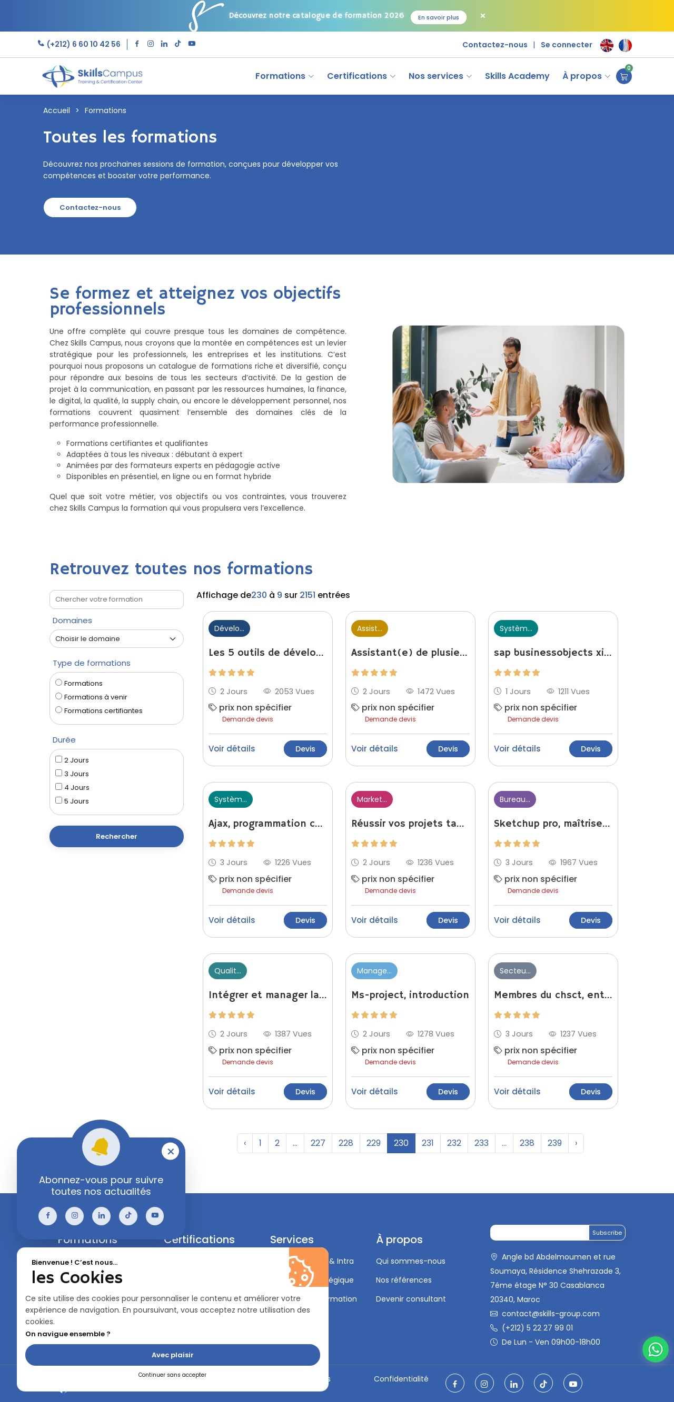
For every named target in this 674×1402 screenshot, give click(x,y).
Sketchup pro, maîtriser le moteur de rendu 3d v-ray (553, 824)
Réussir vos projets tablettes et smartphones (410, 824)
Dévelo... (229, 628)
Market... (372, 799)
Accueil (56, 110)
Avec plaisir (173, 1355)
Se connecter (566, 44)
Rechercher (116, 836)
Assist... (369, 628)
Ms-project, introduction (410, 995)
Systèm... (516, 628)
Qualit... (227, 971)
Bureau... (515, 799)
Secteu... (515, 971)
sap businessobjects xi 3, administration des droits (553, 653)
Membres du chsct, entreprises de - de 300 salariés (553, 995)
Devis (305, 749)
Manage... (374, 971)
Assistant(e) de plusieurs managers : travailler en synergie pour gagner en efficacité (410, 653)
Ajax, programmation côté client (268, 824)
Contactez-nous (495, 44)
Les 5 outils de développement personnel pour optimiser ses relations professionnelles (268, 653)
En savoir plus (438, 17)
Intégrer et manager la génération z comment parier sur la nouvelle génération (268, 995)
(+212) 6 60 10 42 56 (83, 44)
